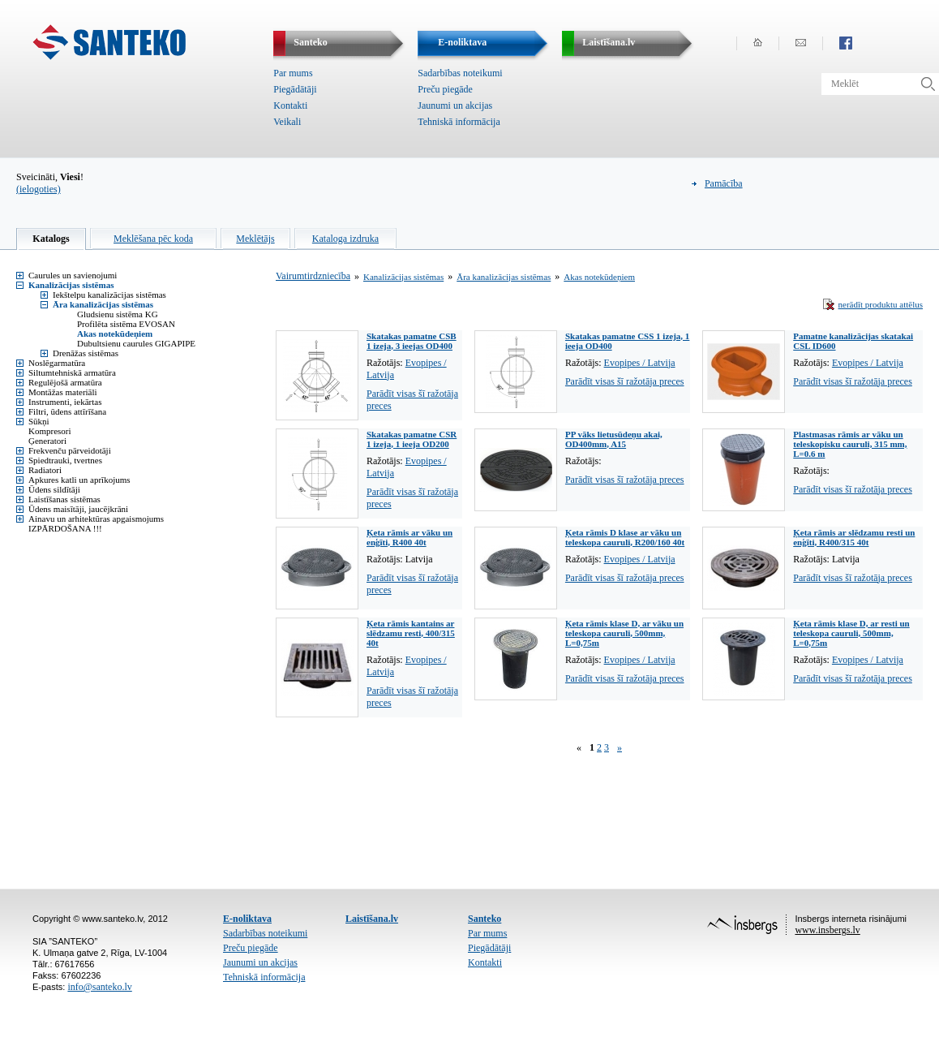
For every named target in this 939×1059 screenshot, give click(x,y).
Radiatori (45, 470)
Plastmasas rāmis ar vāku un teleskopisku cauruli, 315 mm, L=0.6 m (850, 443)
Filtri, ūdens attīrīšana (67, 411)
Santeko (484, 918)
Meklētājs (255, 238)
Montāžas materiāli (62, 392)
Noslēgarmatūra (56, 363)
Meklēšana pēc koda (153, 238)
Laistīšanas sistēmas (64, 499)
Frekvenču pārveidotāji (69, 450)
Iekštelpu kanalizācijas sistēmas (109, 294)
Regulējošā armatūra (65, 382)
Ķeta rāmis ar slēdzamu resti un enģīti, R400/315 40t (854, 537)
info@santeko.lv (99, 986)
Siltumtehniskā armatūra (72, 372)
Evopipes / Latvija (639, 362)
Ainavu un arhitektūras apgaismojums (96, 518)
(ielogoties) (38, 189)
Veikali (287, 121)
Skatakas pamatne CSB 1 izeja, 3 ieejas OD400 (412, 341)
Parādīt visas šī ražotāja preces (624, 381)
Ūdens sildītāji (54, 489)
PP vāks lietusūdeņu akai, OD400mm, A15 (613, 439)
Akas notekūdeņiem (114, 333)
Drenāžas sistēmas (85, 353)
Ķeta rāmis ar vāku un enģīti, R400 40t (409, 537)
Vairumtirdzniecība (313, 276)
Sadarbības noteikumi (460, 73)
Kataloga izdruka (345, 238)
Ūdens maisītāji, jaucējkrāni (78, 509)
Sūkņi (38, 421)
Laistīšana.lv (371, 918)
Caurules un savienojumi (72, 275)
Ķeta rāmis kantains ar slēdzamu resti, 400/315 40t (411, 633)
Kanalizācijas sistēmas (71, 285)
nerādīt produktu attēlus (880, 304)
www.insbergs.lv (827, 930)
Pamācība (724, 183)
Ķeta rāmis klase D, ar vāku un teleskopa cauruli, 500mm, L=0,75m (624, 633)
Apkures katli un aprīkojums (79, 479)
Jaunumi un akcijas (455, 105)
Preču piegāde (445, 89)
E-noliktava (247, 918)
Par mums (292, 73)
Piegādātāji (294, 89)
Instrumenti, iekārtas (64, 402)
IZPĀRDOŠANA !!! (65, 528)
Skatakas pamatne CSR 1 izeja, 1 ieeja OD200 (412, 439)
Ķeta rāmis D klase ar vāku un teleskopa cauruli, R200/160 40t (624, 537)
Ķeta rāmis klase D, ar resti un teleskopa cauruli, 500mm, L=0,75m (851, 633)
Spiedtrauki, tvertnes (65, 460)
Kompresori (49, 431)
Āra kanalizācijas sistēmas (103, 304)
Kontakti (290, 105)
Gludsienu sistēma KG (117, 314)
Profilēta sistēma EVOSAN (126, 324)
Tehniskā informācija (459, 121)
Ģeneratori (47, 441)
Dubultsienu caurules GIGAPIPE (136, 343)
